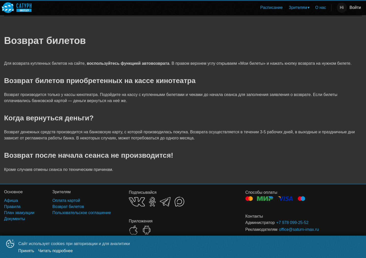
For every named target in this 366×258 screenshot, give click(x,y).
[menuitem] (271, 7)
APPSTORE (133, 230)
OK (152, 201)
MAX (179, 201)
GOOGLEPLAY (146, 230)
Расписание (271, 7)
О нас (320, 7)
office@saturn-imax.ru (299, 229)
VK (137, 201)
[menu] (182, 7)
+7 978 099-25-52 (292, 222)
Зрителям (298, 7)
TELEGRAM (165, 201)
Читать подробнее (55, 251)
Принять (26, 251)
